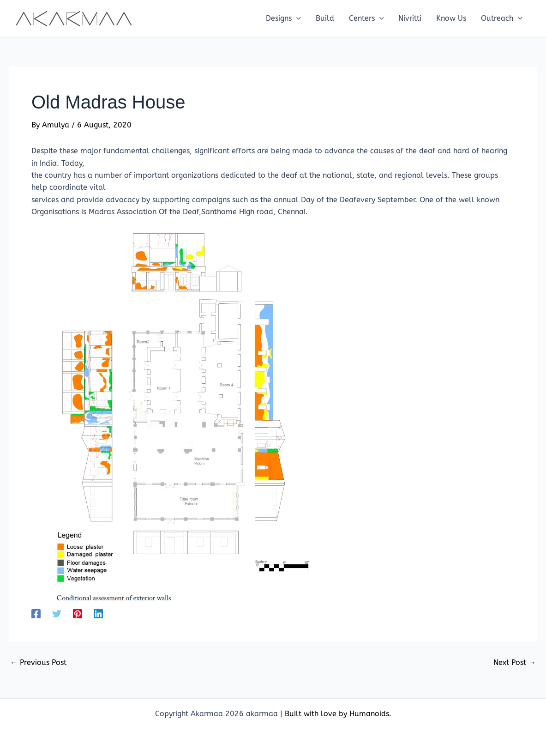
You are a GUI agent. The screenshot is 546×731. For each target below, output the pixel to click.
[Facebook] (36, 613)
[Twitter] (56, 613)
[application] (296, 18)
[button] (283, 18)
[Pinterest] (77, 613)
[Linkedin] (98, 613)
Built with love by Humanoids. (338, 713)
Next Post (514, 662)
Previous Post (38, 662)
